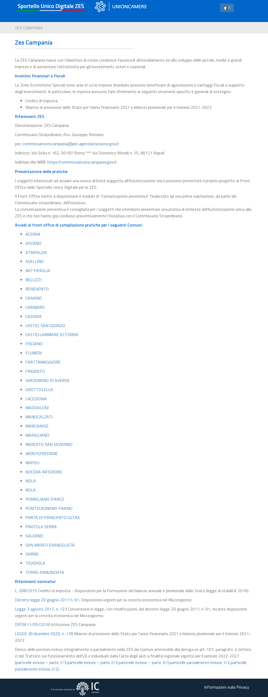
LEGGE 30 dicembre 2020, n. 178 (44, 633)
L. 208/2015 (26, 590)
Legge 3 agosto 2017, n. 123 (41, 609)
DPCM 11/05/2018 (32, 624)
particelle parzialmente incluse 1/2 (200, 662)
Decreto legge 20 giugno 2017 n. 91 (47, 600)
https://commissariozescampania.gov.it (82, 162)
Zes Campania (29, 28)
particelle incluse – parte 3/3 (144, 662)
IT (227, 7)
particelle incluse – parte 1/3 (41, 662)
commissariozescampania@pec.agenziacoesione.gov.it (71, 144)
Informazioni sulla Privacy (226, 687)
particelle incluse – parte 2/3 (92, 662)
